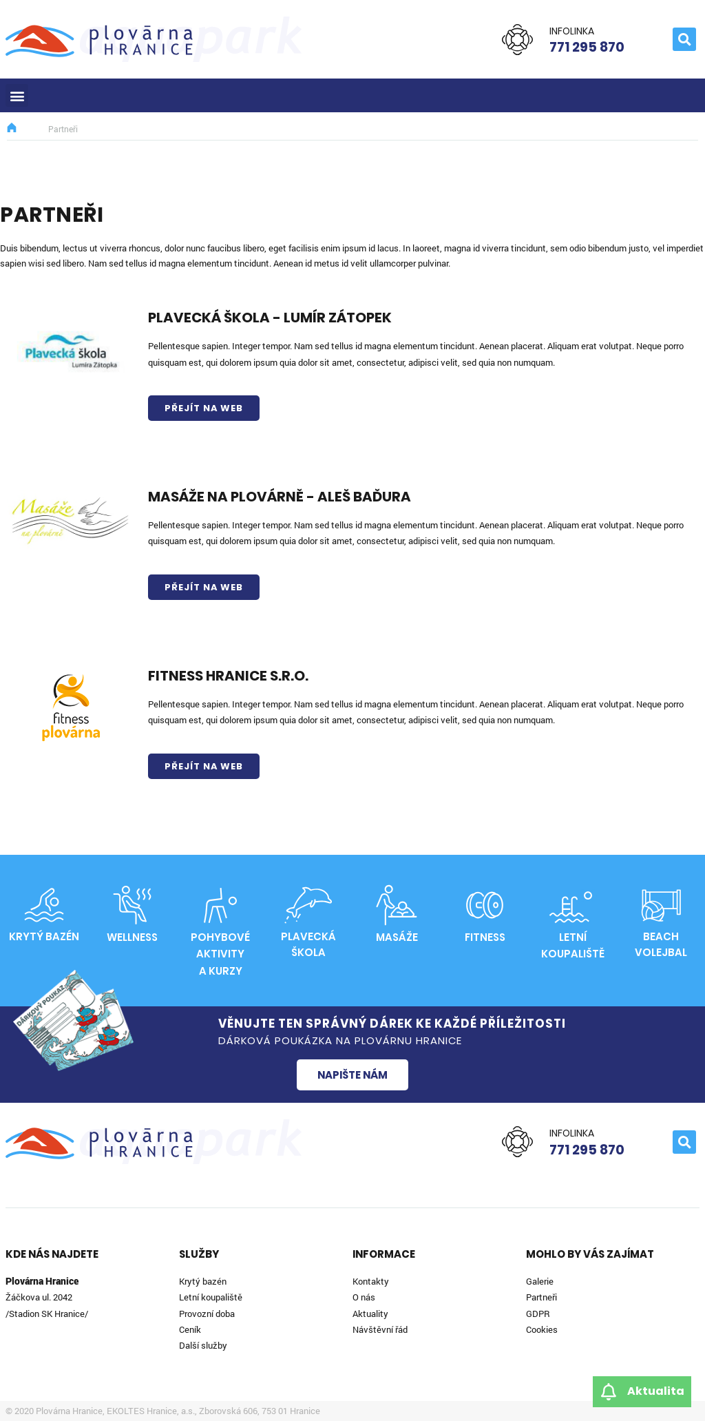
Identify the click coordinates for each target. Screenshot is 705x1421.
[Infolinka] (517, 39)
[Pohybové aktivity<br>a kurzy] (220, 905)
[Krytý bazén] (44, 905)
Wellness (132, 937)
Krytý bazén (44, 936)
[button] (684, 39)
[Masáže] (396, 905)
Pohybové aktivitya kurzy (220, 954)
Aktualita (655, 1391)
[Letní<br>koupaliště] (573, 905)
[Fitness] (485, 905)
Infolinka (571, 31)
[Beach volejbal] (661, 905)
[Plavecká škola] (308, 905)
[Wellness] (132, 905)
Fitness (485, 937)
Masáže (397, 937)
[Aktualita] (608, 1391)
